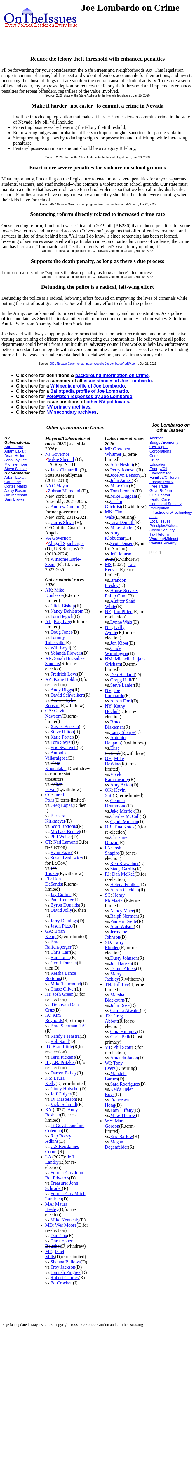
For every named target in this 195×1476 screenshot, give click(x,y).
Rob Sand (60, 1041)
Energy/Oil (158, 469)
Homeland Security (165, 504)
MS (108, 564)
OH (108, 758)
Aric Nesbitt (121, 464)
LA (48, 1156)
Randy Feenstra (65, 1036)
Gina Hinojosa (123, 1031)
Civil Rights (158, 447)
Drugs (154, 460)
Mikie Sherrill (61, 459)
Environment (160, 473)
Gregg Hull (120, 679)
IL (47, 1062)
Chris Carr (60, 952)
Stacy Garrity (122, 868)
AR (48, 658)
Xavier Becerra (65, 726)
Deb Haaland (122, 674)
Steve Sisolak (15, 469)
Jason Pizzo (61, 925)
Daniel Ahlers (123, 968)
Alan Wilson (122, 926)
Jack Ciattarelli (65, 469)
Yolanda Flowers (66, 653)
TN (108, 984)
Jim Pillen (123, 611)
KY (48, 1109)
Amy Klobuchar (115, 535)
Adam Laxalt (14, 451)
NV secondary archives (71, 412)
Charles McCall (125, 816)
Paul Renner (62, 899)
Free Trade (158, 486)
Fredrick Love (64, 674)
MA (49, 1204)
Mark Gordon (115, 1123)
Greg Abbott (114, 1018)
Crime (154, 455)
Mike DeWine (114, 761)
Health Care (159, 499)
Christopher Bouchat (59, 1243)
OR (108, 826)
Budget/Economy (163, 442)
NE (108, 611)
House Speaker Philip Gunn (121, 593)
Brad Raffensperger (58, 944)
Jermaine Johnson (116, 934)
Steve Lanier (122, 685)
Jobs (153, 517)
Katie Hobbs (65, 679)
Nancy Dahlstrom (67, 611)
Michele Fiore (15, 464)
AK (48, 590)
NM (108, 658)
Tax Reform (159, 534)
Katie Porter (62, 737)
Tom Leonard (122, 490)
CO (48, 794)
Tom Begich (62, 616)
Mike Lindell (122, 527)
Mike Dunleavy (54, 593)
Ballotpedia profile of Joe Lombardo (89, 391)
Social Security (162, 530)
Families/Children (164, 477)
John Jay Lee (15, 460)
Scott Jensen (122, 543)
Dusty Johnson (124, 958)
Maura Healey (56, 1207)
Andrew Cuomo (66, 506)
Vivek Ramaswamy (117, 777)
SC (108, 895)
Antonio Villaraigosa (56, 755)
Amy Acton (121, 784)
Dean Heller (14, 455)
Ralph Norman (124, 916)
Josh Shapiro (113, 850)
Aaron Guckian (124, 889)
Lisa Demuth (122, 522)
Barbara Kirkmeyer (55, 818)
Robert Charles (65, 1277)
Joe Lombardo (114, 693)
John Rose (120, 1005)
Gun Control (159, 495)
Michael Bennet (65, 831)
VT (108, 1047)
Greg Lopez (62, 805)
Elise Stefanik (112, 751)
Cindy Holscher (65, 1088)
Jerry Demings (64, 920)
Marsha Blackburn (114, 997)
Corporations (160, 451)
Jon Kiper (119, 643)
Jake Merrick (122, 811)
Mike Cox (119, 485)
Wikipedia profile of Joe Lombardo (87, 385)
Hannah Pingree (66, 1272)
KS (48, 1078)
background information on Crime (112, 375)
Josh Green (63, 994)
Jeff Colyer (61, 1093)
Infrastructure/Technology (170, 512)
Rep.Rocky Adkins (58, 1138)
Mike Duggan (123, 496)
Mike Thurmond (66, 983)
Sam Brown (14, 499)
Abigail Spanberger (66, 543)
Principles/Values (163, 525)
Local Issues (159, 521)
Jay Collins (61, 894)
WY (108, 1120)
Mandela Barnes (115, 1076)
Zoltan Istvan (54, 787)
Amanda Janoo (124, 1057)
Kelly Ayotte (114, 630)
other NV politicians (107, 401)
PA (107, 847)
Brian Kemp (55, 934)
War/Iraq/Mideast (163, 539)
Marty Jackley (113, 976)
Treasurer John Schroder (61, 1186)
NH (108, 627)
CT (48, 841)
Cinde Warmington (116, 651)
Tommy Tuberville (55, 640)
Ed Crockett (62, 1282)
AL (48, 621)
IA (47, 1015)
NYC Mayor (57, 485)
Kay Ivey (62, 621)
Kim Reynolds (54, 1018)
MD (49, 1225)
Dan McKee (123, 874)
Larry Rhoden (114, 945)
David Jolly (61, 910)
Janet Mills (54, 1254)
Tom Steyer (61, 742)
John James (121, 480)
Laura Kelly (55, 1081)
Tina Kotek (124, 826)
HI (47, 994)
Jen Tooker (51, 871)
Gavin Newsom (55, 713)
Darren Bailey (64, 1072)
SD (108, 942)
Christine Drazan (116, 840)
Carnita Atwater (125, 1010)
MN (108, 511)
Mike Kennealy (65, 1219)
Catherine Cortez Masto (15, 484)
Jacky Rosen (15, 490)
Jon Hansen (121, 963)
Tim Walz (113, 514)
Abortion (156, 438)
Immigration (159, 508)
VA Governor (57, 538)
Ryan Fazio (61, 852)
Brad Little (63, 1046)
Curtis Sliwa (62, 522)
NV (108, 690)
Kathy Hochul (115, 709)
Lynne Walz (121, 622)
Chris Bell (119, 1036)
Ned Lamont (65, 841)
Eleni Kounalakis (56, 766)
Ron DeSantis (53, 881)
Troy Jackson (63, 1267)
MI (108, 448)
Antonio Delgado (115, 740)
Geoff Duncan (64, 962)
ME (48, 1251)
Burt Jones (60, 957)
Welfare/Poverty (162, 543)
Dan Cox (59, 1235)
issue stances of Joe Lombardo (117, 380)
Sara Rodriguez (124, 1083)
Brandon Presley (115, 583)
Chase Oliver (63, 988)
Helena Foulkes (125, 884)
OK (108, 790)
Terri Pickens (63, 1057)
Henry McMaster (115, 898)
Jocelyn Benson (125, 475)
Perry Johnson (123, 469)
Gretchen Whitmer (117, 451)
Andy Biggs (62, 689)
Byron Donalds (65, 904)
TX (108, 1015)
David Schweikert (67, 695)
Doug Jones (61, 632)
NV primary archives (68, 406)
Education (157, 464)
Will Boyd (60, 647)
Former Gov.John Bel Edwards (64, 1175)
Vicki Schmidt (64, 1104)
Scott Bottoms (64, 826)
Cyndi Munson (124, 821)
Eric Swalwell (64, 747)
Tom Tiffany (122, 1110)
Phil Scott (122, 1047)
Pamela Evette (123, 921)
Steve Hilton (62, 731)
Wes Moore (66, 1225)
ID (47, 1046)
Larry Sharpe (122, 732)
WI (108, 1062)
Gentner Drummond (115, 803)
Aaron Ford (13, 447)
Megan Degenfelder (116, 1144)
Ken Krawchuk (124, 863)
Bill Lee (121, 984)
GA (48, 931)
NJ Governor (57, 454)
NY (108, 706)
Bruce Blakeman (114, 724)
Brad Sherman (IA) (69, 1025)
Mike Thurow (123, 1115)
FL (48, 878)
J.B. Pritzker (63, 1062)
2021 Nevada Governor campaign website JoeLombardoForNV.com (93, 363)
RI (107, 874)
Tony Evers (114, 1065)
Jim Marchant (15, 495)
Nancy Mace (122, 910)
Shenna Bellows (66, 1261)
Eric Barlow (121, 1136)
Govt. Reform (160, 490)
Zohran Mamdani (64, 490)
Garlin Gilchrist (113, 504)
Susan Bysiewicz (66, 857)
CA (48, 710)
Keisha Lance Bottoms (60, 976)
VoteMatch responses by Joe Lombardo (89, 396)
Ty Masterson (63, 1099)
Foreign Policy (161, 482)
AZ (48, 679)
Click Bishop (63, 605)
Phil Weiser (61, 836)
